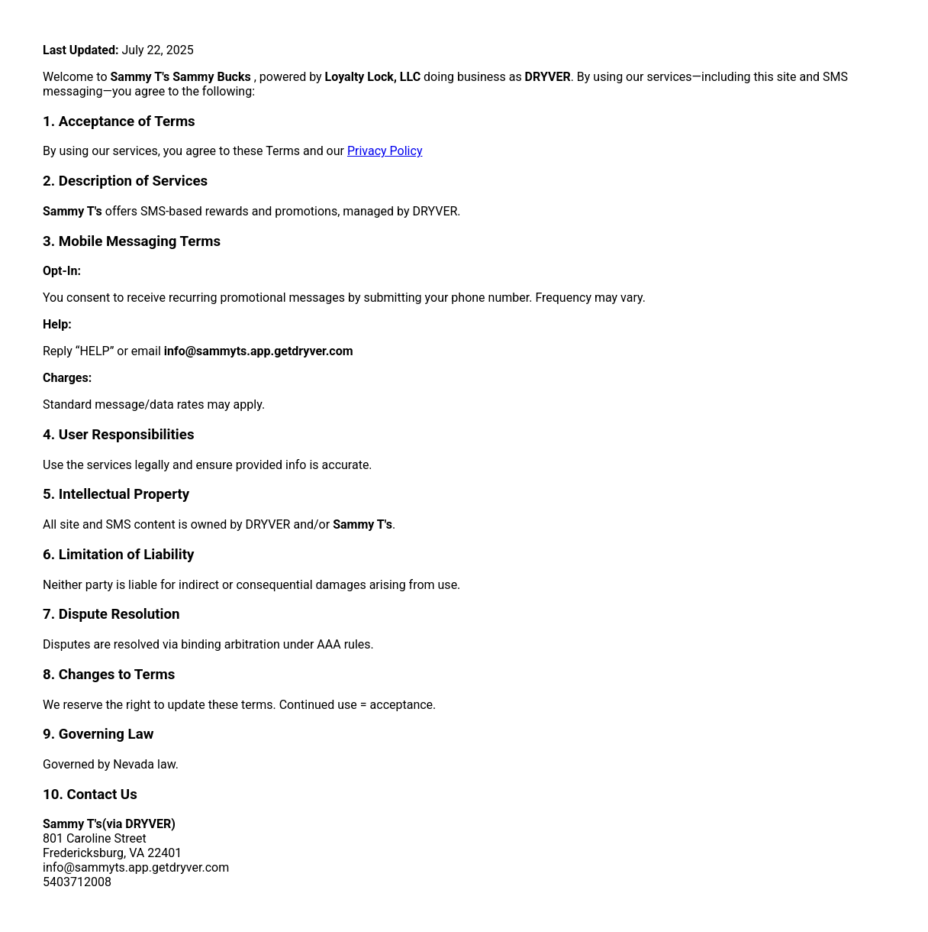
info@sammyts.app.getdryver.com (258, 351)
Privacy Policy (385, 151)
